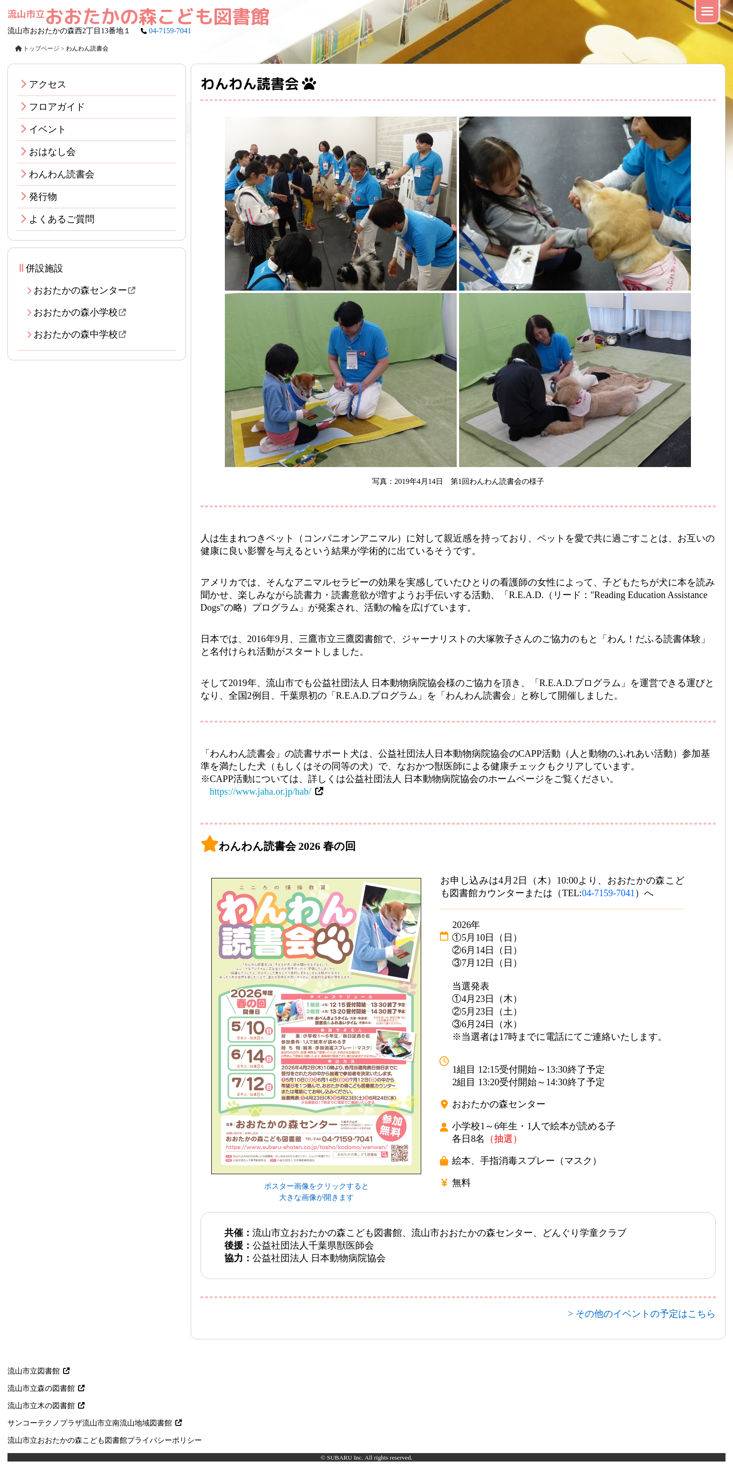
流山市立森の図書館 (46, 1388)
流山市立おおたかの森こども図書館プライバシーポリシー (104, 1440)
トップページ (37, 48)
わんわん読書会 (61, 174)
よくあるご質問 (61, 219)
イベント (47, 129)
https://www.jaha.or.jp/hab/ (260, 791)
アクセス (47, 84)
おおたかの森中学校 (83, 334)
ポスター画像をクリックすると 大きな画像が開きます (316, 1186)
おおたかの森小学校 (83, 312)
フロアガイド (57, 107)
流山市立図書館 (39, 1371)
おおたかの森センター (88, 290)
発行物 (43, 196)
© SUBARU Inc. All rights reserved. (366, 1457)
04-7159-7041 (170, 31)
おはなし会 (52, 151)
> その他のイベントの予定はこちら (642, 1313)
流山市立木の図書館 (46, 1406)
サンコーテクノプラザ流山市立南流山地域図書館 (95, 1423)
